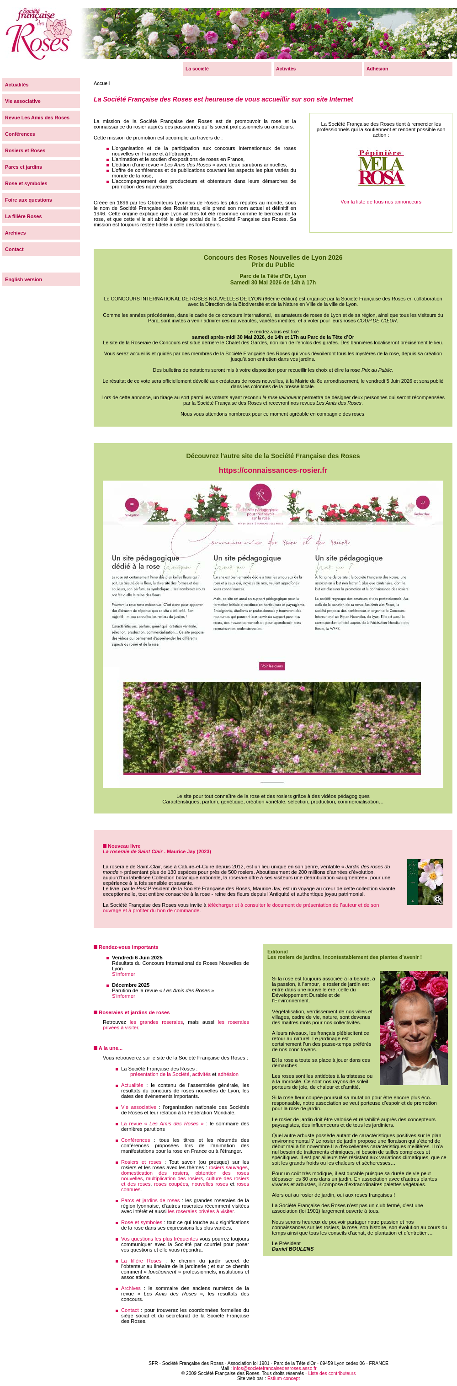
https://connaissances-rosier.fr (273, 470)
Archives (131, 1288)
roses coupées (171, 1184)
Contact (130, 1310)
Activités (286, 68)
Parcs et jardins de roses (150, 1200)
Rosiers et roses (141, 1162)
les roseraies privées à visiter (201, 1211)
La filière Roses (141, 1260)
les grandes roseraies (156, 1022)
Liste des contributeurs (332, 1373)
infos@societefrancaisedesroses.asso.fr (275, 1368)
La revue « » (162, 1123)
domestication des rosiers (154, 1173)
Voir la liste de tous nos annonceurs (381, 151)
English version (22, 279)
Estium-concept (283, 1378)
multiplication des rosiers (174, 1178)
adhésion (228, 1074)
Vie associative (138, 1107)
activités (201, 1074)
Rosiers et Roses (23, 150)
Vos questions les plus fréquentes (159, 1239)
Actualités (132, 1085)
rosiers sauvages (228, 1167)
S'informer (123, 974)
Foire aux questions (27, 200)
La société (197, 68)
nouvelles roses (209, 1184)
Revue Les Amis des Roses (35, 117)
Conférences (135, 1140)
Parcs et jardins (22, 167)
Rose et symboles (141, 1222)
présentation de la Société (159, 1074)
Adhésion (377, 68)
